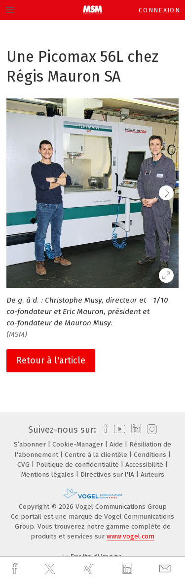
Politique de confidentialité (78, 464)
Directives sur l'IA (108, 474)
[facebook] (16, 569)
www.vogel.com (130, 536)
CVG (24, 464)
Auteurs (152, 474)
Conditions (151, 454)
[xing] (90, 569)
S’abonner (31, 444)
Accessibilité (145, 464)
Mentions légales (48, 474)
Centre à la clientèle (97, 454)
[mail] (166, 569)
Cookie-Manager (78, 444)
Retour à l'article (50, 360)
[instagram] (151, 429)
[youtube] (118, 429)
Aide (117, 444)
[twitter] (51, 569)
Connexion (159, 10)
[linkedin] (128, 569)
